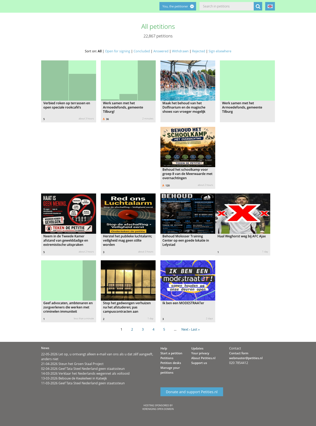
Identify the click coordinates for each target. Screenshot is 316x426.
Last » (195, 329)
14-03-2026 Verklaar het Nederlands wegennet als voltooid (85, 373)
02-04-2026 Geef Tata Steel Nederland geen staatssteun (83, 368)
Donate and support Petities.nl (192, 391)
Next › (185, 329)
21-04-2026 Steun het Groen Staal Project (72, 364)
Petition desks (170, 363)
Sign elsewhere (220, 51)
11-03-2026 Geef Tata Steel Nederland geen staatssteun (83, 383)
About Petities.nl (203, 358)
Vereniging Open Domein (158, 409)
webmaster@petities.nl (246, 358)
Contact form (238, 353)
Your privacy (200, 353)
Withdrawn (180, 51)
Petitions (166, 358)
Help (163, 348)
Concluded (142, 51)
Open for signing (117, 51)
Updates (197, 348)
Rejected (198, 51)
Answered (160, 51)
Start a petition (171, 353)
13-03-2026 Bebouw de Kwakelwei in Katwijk (74, 378)
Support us (199, 363)
